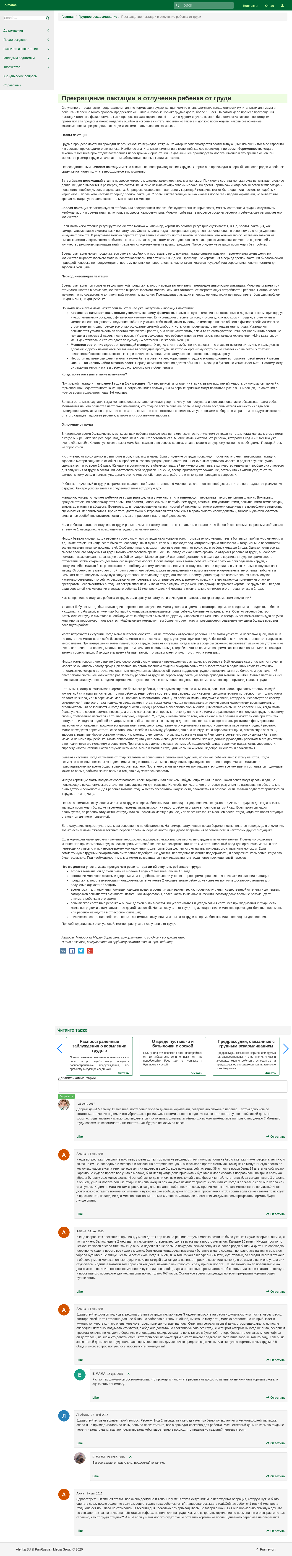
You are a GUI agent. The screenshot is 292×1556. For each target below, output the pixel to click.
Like (79, 1136)
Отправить (66, 1096)
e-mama (11, 5)
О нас (269, 6)
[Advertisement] (172, 57)
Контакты (250, 6)
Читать (123, 1073)
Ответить (275, 1136)
